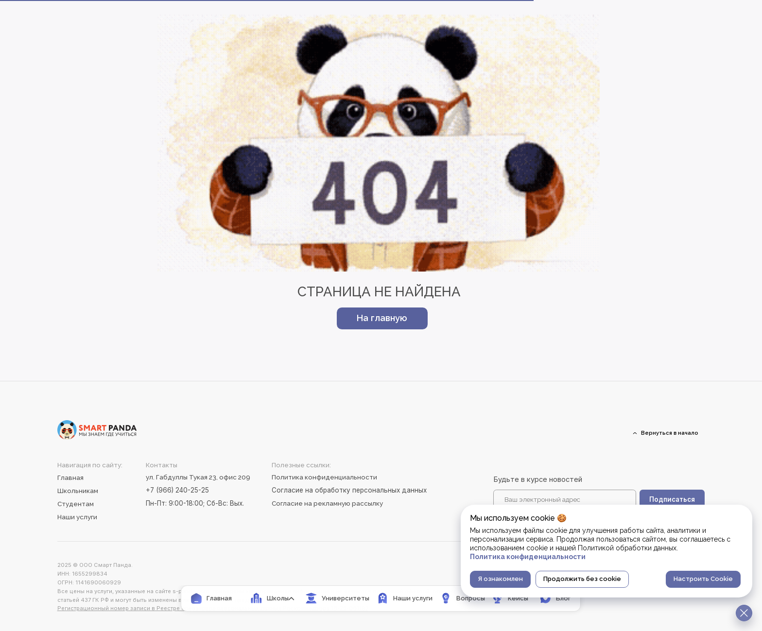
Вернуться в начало (669, 432)
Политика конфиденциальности (324, 477)
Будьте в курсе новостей (537, 479)
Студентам (75, 504)
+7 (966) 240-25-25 (177, 490)
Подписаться (672, 499)
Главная (70, 477)
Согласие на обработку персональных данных (349, 490)
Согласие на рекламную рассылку (327, 503)
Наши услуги (77, 517)
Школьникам (77, 491)
